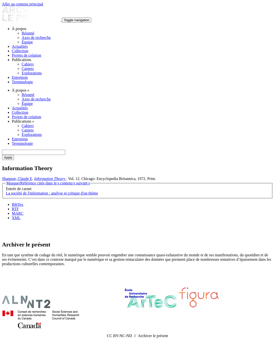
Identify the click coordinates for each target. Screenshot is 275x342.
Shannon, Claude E (17, 179)
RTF (15, 209)
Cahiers (28, 64)
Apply (8, 157)
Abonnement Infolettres (137, 230)
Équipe (27, 42)
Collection (20, 51)
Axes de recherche (36, 37)
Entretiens (20, 77)
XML (16, 218)
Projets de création (26, 55)
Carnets (28, 68)
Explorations (32, 73)
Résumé (28, 33)
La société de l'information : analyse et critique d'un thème (52, 193)
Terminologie (22, 82)
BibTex (17, 204)
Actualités (20, 46)
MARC (17, 213)
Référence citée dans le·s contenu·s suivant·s (48, 183)
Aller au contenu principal (22, 4)
